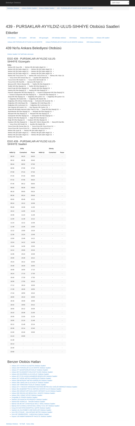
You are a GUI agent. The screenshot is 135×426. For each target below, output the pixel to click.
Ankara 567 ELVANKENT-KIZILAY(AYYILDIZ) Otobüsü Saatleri (32, 372)
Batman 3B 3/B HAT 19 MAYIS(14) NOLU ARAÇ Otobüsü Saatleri (33, 404)
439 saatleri (22, 38)
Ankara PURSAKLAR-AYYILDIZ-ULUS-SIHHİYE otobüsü (64, 42)
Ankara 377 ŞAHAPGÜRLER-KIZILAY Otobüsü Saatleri (30, 370)
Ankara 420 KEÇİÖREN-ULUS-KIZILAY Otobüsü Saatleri (30, 374)
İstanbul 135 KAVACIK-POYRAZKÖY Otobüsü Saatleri (29, 399)
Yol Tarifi (22, 424)
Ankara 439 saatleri (103, 38)
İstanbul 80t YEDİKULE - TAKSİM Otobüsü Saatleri (28, 401)
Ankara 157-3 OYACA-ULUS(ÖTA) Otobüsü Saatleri (29, 366)
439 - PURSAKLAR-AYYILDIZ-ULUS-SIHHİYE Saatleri (75, 8)
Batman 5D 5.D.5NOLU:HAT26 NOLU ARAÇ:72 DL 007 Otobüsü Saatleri (35, 406)
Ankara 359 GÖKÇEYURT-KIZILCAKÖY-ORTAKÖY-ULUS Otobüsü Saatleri (36, 391)
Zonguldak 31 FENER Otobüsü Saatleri (24, 397)
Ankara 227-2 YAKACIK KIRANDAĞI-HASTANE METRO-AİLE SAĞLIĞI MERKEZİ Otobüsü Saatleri (44, 387)
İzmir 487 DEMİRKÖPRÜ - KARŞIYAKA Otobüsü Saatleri (30, 414)
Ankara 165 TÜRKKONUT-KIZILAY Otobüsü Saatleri (29, 385)
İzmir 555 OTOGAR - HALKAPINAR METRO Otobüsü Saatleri (32, 412)
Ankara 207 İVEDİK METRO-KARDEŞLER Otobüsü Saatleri (31, 378)
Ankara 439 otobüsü (86, 38)
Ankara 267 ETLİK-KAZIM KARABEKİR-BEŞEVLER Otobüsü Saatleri (34, 376)
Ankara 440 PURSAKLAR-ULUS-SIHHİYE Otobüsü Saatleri (31, 368)
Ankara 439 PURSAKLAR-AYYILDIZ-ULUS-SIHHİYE (25, 42)
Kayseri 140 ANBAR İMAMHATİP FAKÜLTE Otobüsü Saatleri (32, 416)
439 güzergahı (44, 38)
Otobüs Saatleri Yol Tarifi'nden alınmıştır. (20, 54)
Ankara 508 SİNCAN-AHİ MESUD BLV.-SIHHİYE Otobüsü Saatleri (33, 393)
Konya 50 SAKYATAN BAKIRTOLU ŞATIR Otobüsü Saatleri (31, 408)
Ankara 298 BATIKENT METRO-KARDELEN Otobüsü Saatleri (32, 380)
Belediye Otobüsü (13, 3)
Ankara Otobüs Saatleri (29, 8)
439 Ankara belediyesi (93, 42)
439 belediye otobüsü (59, 38)
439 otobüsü (11, 38)
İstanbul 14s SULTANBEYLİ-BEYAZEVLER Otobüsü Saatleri (31, 410)
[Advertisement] (67, 3)
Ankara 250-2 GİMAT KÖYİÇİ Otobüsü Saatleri (27, 395)
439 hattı (33, 38)
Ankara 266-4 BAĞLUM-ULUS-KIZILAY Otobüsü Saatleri (30, 382)
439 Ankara (73, 38)
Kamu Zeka (30, 424)
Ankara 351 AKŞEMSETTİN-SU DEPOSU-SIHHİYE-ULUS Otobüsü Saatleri (36, 389)
